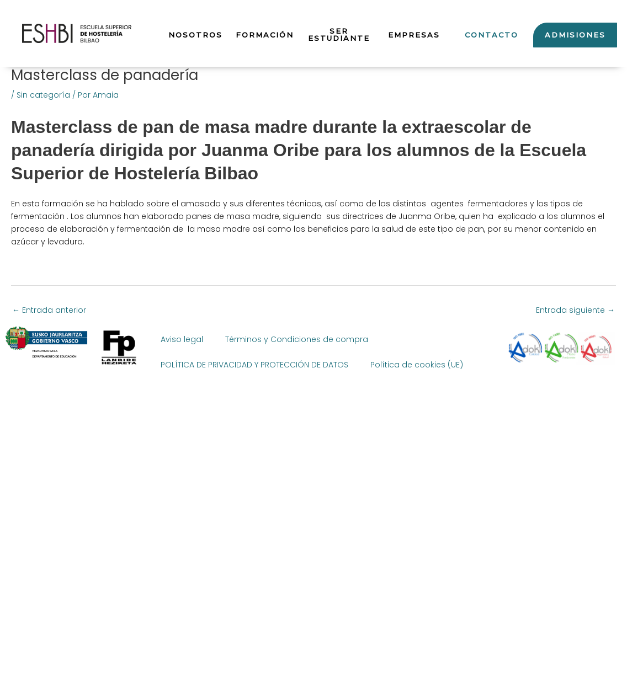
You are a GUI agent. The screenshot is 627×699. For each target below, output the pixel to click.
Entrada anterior (49, 310)
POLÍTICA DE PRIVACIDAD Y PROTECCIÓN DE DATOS (254, 364)
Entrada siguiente (575, 310)
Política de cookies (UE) (416, 364)
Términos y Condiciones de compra (296, 339)
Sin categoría (43, 94)
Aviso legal (182, 339)
